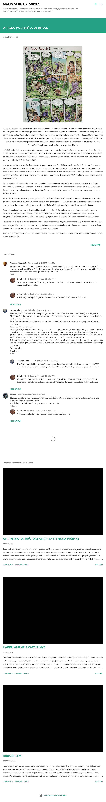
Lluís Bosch (21, 279)
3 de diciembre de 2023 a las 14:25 (42, 410)
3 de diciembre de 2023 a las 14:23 (42, 279)
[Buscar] (96, 4)
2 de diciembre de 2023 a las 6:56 (41, 263)
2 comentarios (22, 673)
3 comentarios (22, 564)
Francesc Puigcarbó (18, 263)
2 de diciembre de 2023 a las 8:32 (44, 361)
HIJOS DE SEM (12, 756)
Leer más (99, 564)
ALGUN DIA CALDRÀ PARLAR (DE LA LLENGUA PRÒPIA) (41, 539)
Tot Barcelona (16, 310)
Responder (15, 304)
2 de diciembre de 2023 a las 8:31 (37, 310)
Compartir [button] (95, 245)
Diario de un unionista (21, 4)
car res (13, 394)
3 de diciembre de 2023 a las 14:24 (42, 376)
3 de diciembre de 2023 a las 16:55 (42, 294)
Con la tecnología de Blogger (53, 795)
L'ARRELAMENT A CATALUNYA (24, 647)
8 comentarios (22, 781)
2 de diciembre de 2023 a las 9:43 (31, 394)
